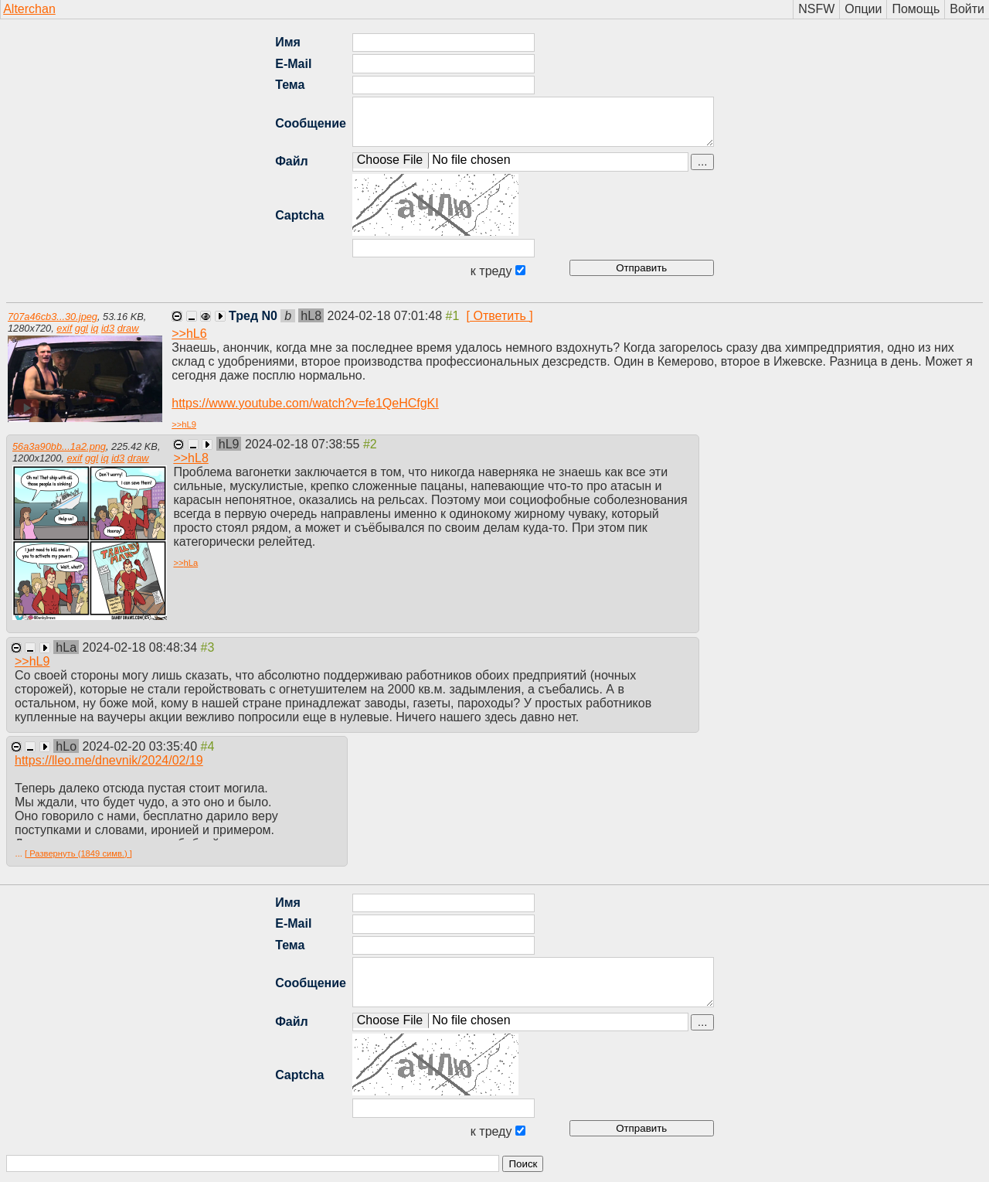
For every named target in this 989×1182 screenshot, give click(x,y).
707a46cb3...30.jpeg (52, 316)
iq (94, 328)
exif (64, 328)
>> (189, 333)
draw (128, 328)
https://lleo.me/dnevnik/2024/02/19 (109, 760)
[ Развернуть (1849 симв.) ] (78, 853)
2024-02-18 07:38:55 (304, 444)
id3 (107, 328)
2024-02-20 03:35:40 (142, 746)
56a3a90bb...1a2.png (59, 446)
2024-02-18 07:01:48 (387, 315)
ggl (81, 328)
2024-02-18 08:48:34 (142, 647)
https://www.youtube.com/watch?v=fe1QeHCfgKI (305, 403)
